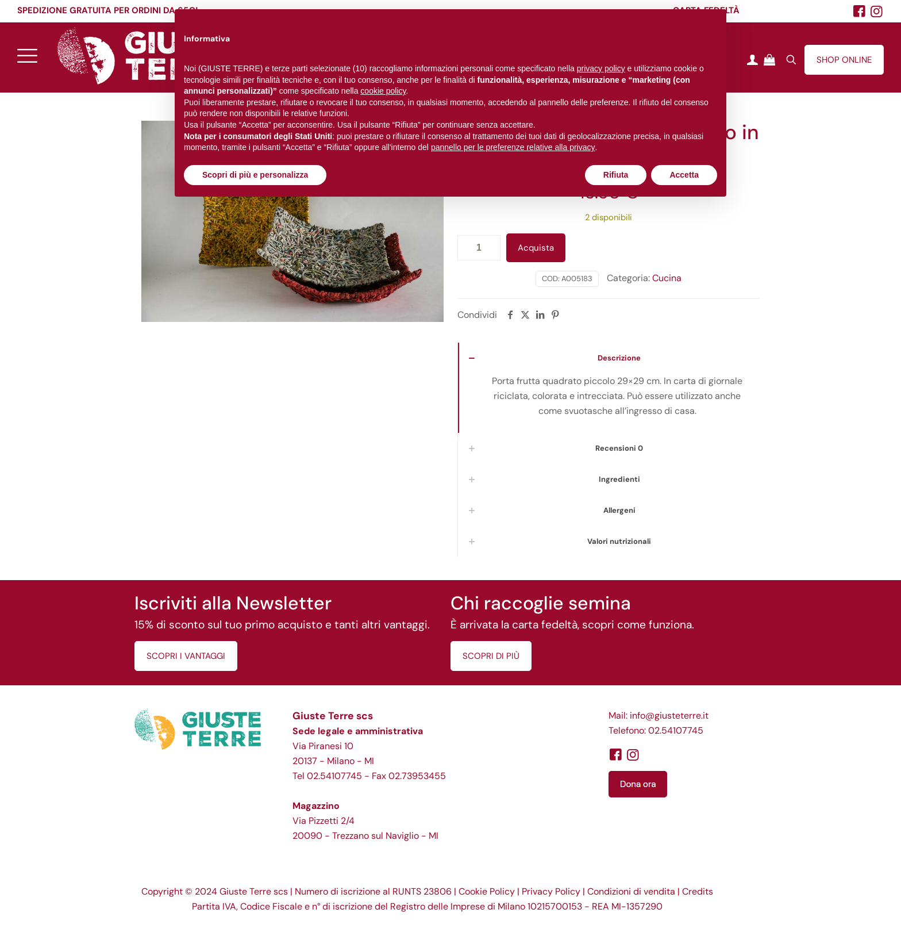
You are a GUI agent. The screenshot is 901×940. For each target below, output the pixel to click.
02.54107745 (334, 776)
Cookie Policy (487, 891)
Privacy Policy (551, 891)
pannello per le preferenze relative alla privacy (513, 147)
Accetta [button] (684, 174)
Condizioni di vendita (631, 891)
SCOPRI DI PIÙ (491, 656)
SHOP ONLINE (844, 60)
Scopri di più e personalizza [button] (255, 174)
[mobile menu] (27, 55)
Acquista (536, 248)
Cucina (666, 278)
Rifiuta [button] (616, 174)
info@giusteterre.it (669, 715)
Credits (697, 891)
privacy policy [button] (601, 68)
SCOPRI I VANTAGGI (186, 656)
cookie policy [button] (383, 90)
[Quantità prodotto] (478, 247)
